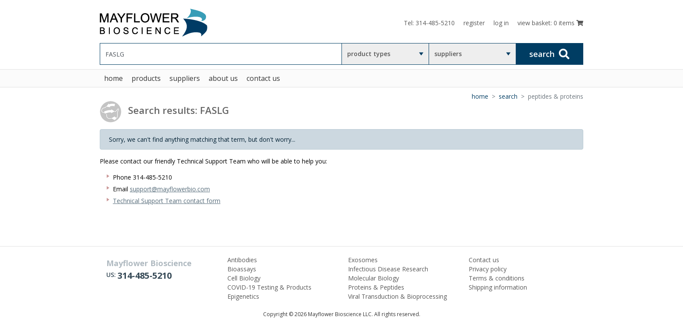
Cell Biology (243, 278)
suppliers (448, 54)
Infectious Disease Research (388, 269)
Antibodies (242, 260)
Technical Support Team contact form (166, 201)
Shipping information (498, 287)
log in (501, 23)
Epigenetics (243, 296)
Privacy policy (488, 269)
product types (368, 54)
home (113, 78)
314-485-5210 (145, 275)
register (474, 23)
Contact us (484, 260)
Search (508, 96)
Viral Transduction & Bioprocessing (397, 296)
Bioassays (241, 269)
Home (480, 96)
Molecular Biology (373, 278)
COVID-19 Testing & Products (269, 287)
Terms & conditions (496, 278)
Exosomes (363, 260)
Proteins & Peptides (376, 287)
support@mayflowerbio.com (170, 189)
